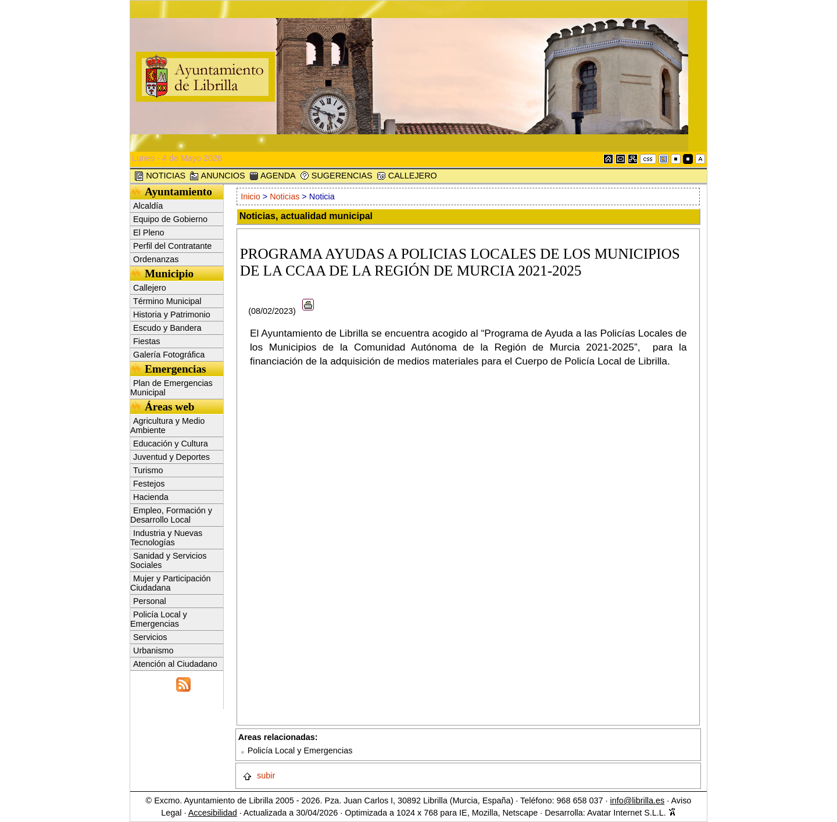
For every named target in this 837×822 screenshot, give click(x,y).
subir (258, 775)
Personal (149, 601)
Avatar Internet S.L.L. (631, 812)
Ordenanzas (155, 259)
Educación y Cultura (170, 443)
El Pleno (148, 232)
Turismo (148, 470)
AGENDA (272, 176)
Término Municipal (167, 301)
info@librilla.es (637, 800)
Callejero (149, 287)
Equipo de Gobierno (170, 219)
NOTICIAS (159, 176)
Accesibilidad (212, 812)
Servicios (150, 637)
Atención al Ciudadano (175, 664)
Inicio (252, 196)
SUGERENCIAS (336, 176)
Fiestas (146, 341)
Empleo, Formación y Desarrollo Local (171, 515)
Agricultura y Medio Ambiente (167, 425)
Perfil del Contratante (172, 246)
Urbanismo (153, 650)
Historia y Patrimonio (171, 314)
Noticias (284, 196)
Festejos (148, 483)
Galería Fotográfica (169, 354)
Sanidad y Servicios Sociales (168, 560)
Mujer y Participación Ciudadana (170, 583)
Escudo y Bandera (167, 328)
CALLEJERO (407, 176)
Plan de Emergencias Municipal (171, 387)
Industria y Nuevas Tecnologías (166, 537)
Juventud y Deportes (171, 457)
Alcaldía (148, 205)
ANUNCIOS (217, 176)
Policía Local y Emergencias (158, 619)
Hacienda (151, 497)
